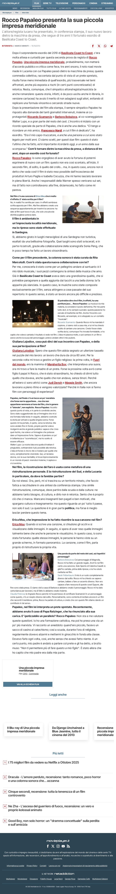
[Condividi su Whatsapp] (105, 46)
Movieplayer (7, 13)
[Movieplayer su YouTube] (63, 846)
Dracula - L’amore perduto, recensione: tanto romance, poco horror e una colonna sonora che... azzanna (54, 779)
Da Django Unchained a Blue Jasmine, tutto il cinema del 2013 (68, 731)
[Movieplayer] (58, 840)
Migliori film (38, 8)
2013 (25, 673)
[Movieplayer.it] (11, 3)
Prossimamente (80, 8)
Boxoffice (109, 8)
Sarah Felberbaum (66, 575)
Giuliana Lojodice (23, 350)
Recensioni (25, 8)
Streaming (107, 3)
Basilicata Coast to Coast (77, 53)
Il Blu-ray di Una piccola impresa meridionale (23, 729)
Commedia (33, 673)
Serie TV (47, 3)
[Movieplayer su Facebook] (47, 846)
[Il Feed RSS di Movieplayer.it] (68, 846)
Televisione (62, 3)
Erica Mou (40, 196)
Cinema (93, 3)
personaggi (78, 3)
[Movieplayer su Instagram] (58, 846)
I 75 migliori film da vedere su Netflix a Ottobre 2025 (43, 762)
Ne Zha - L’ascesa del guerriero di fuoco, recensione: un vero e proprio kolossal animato (51, 808)
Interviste (25, 13)
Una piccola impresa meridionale (44, 62)
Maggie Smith (73, 382)
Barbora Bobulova (66, 116)
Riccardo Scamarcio (39, 116)
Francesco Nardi (51, 130)
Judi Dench (55, 382)
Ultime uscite (65, 8)
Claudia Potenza (17, 594)
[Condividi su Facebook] (92, 46)
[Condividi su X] (99, 46)
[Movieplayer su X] (52, 846)
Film (36, 3)
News (15, 8)
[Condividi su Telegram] (111, 46)
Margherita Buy (56, 364)
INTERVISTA (7, 46)
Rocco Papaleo (21, 158)
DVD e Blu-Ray (96, 8)
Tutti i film (51, 8)
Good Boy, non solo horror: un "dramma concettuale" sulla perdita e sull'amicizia (53, 822)
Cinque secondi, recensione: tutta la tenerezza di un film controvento (46, 793)
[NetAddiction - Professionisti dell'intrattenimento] (64, 873)
